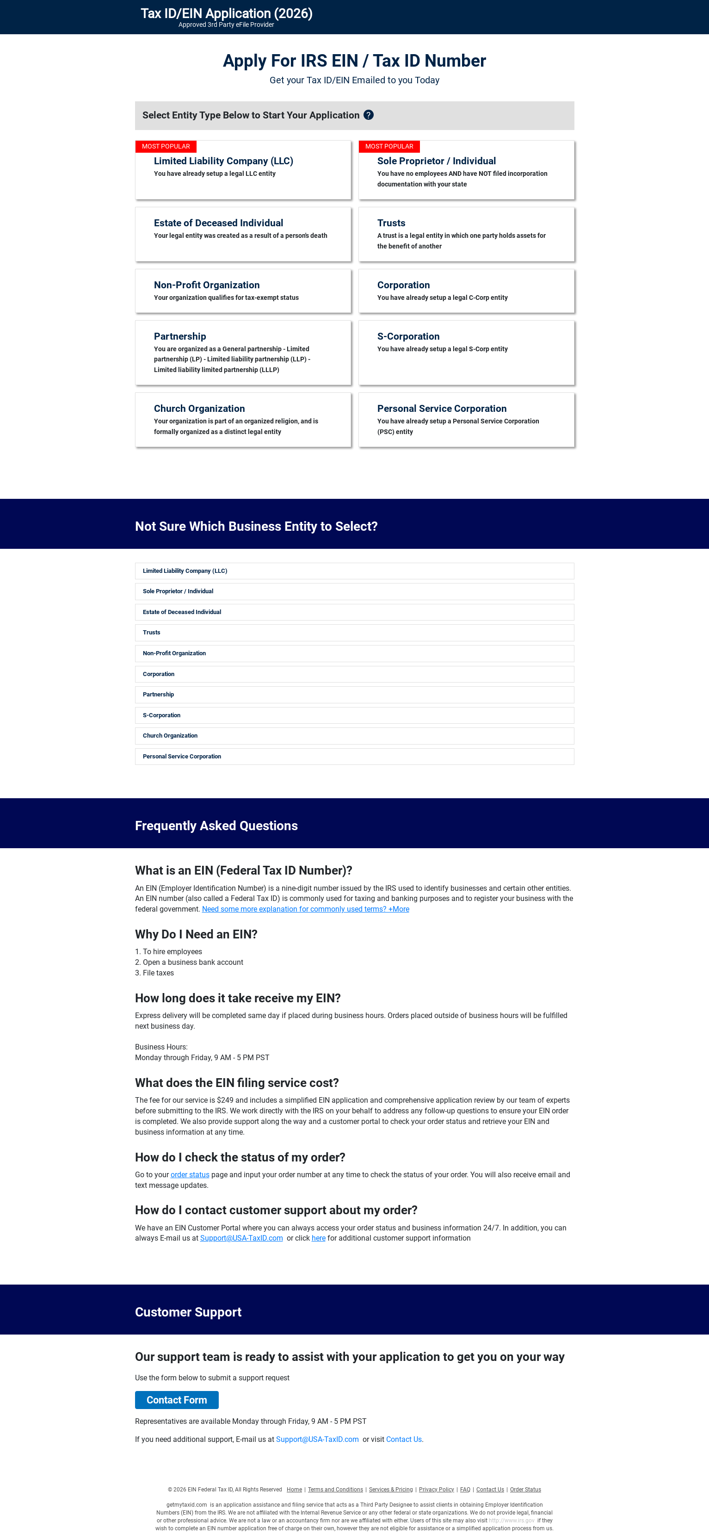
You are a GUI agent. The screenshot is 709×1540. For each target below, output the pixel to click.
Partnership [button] (158, 694)
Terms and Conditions (335, 1489)
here (319, 1238)
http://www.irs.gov (512, 1520)
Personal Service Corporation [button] (182, 756)
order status (190, 1174)
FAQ (465, 1489)
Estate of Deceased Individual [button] (182, 612)
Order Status (525, 1489)
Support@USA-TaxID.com (241, 1238)
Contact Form (177, 1400)
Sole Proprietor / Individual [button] (178, 591)
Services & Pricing (391, 1489)
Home (294, 1489)
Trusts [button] (151, 632)
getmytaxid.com (186, 1505)
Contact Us (404, 1439)
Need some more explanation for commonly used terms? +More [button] (305, 909)
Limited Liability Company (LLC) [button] (185, 570)
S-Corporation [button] (161, 715)
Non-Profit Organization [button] (174, 653)
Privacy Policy (436, 1489)
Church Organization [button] (170, 735)
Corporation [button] (158, 674)
